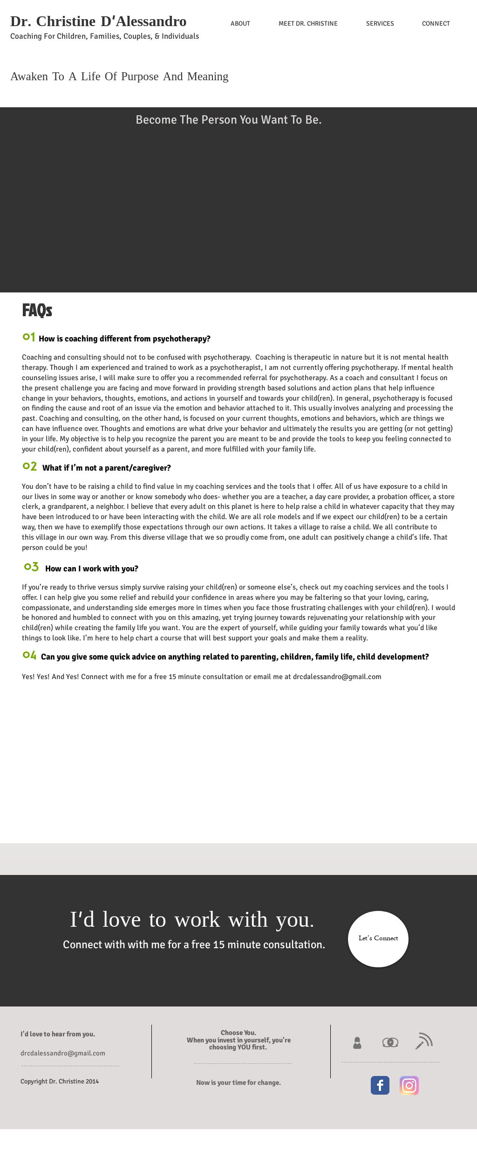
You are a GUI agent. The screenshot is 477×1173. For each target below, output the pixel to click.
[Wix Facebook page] (380, 1085)
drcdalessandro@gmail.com (337, 676)
